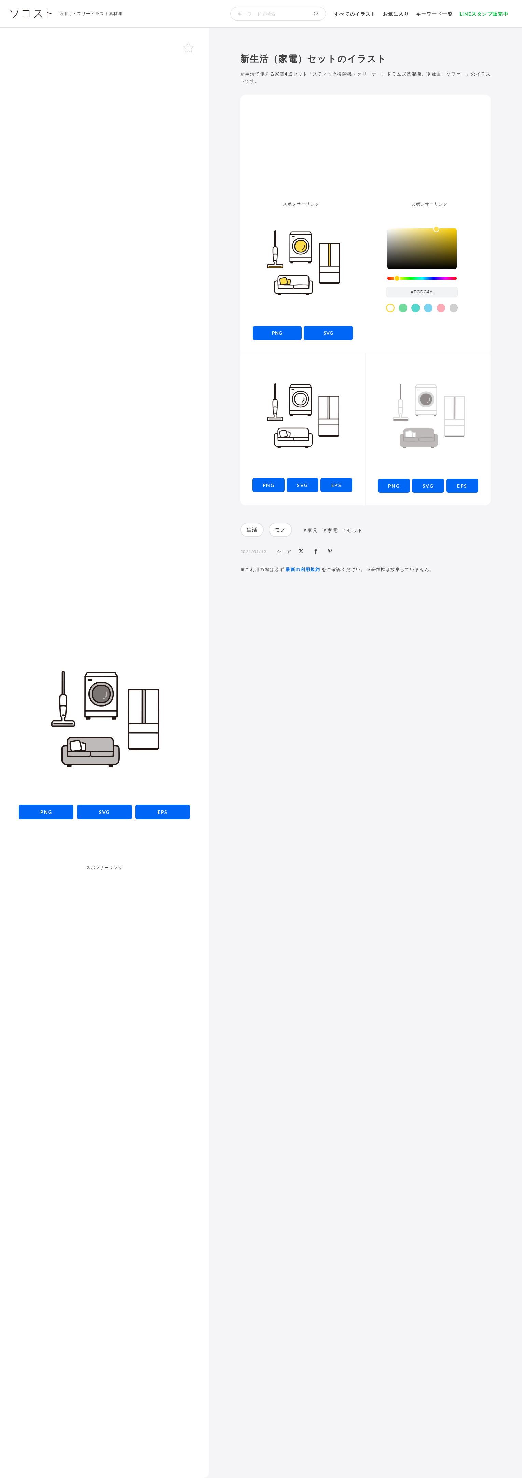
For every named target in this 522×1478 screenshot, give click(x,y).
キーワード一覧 (434, 14)
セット (355, 530)
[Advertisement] (104, 847)
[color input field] (422, 292)
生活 (252, 530)
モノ (280, 530)
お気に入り (396, 14)
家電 (332, 530)
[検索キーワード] (268, 14)
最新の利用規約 (303, 569)
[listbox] (422, 248)
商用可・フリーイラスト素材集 (91, 13)
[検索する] (316, 14)
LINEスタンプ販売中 (483, 14)
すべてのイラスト (355, 14)
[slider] (422, 278)
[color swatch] (390, 308)
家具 (312, 530)
